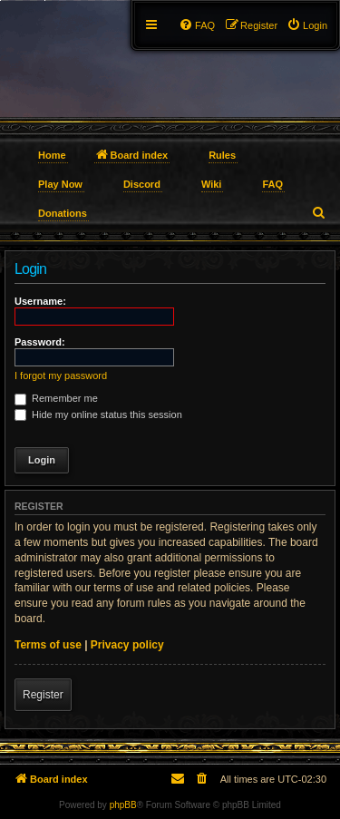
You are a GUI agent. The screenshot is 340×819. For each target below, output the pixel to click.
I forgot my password (61, 375)
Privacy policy (127, 645)
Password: (40, 341)
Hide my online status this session (98, 414)
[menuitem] (307, 25)
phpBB (123, 805)
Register (43, 694)
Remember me (56, 398)
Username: (40, 301)
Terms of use (48, 645)
